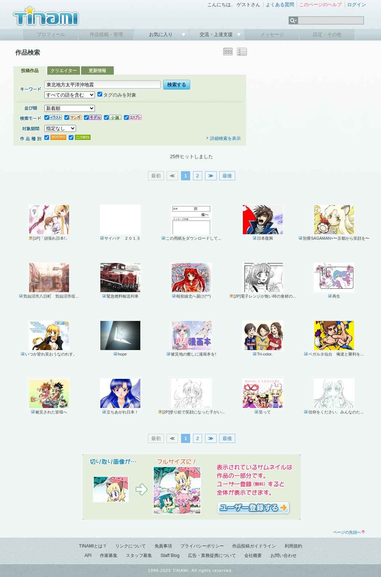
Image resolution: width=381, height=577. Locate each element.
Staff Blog (170, 555)
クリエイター (64, 70)
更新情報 (97, 70)
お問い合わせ (283, 555)
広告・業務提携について (212, 555)
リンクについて (130, 546)
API (87, 555)
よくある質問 (280, 4)
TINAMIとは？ (93, 546)
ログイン (356, 4)
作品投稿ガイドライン (254, 546)
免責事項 (163, 546)
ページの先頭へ (349, 532)
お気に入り (161, 34)
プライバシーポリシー (202, 546)
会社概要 (253, 555)
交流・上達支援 (217, 34)
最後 (227, 175)
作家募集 (108, 555)
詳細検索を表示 (223, 138)
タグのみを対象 (116, 95)
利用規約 (293, 546)
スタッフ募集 (139, 555)
